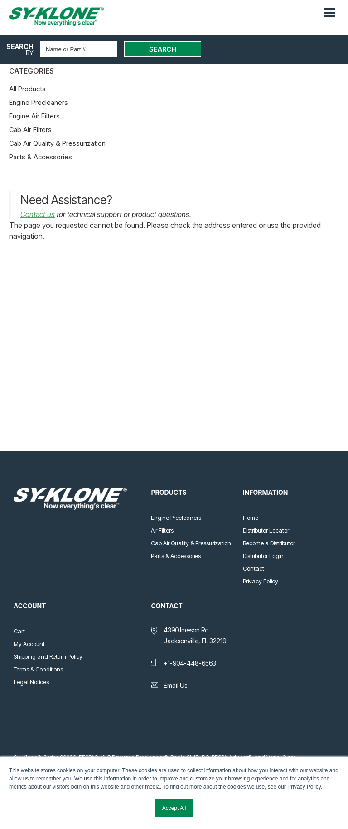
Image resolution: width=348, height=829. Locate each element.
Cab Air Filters (30, 129)
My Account (29, 643)
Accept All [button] (174, 808)
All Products (27, 88)
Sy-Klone (65, 16)
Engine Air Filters (34, 116)
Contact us (37, 214)
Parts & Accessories (40, 157)
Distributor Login (263, 555)
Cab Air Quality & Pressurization (57, 143)
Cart (19, 631)
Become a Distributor (269, 543)
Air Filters (162, 530)
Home (250, 517)
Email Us (175, 685)
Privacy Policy (260, 581)
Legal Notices (31, 682)
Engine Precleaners (38, 102)
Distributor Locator (266, 530)
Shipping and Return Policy (48, 656)
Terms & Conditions (38, 669)
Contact (253, 568)
